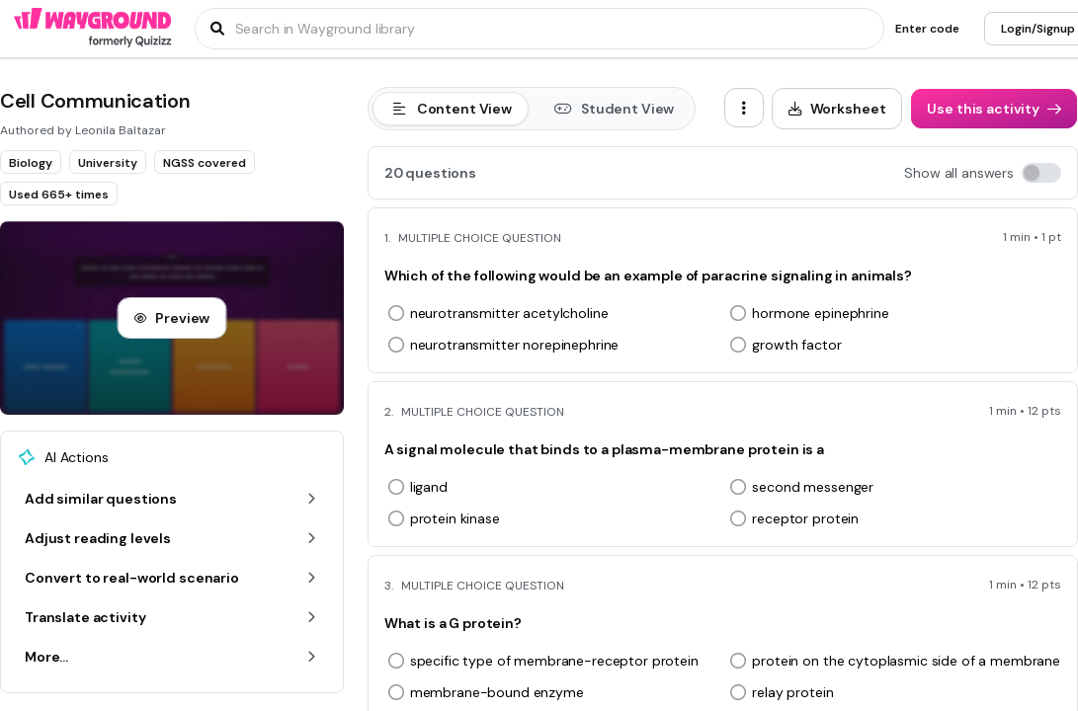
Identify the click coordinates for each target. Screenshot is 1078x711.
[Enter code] (927, 28)
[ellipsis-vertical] (744, 107)
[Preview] (171, 318)
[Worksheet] (837, 108)
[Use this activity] (994, 108)
